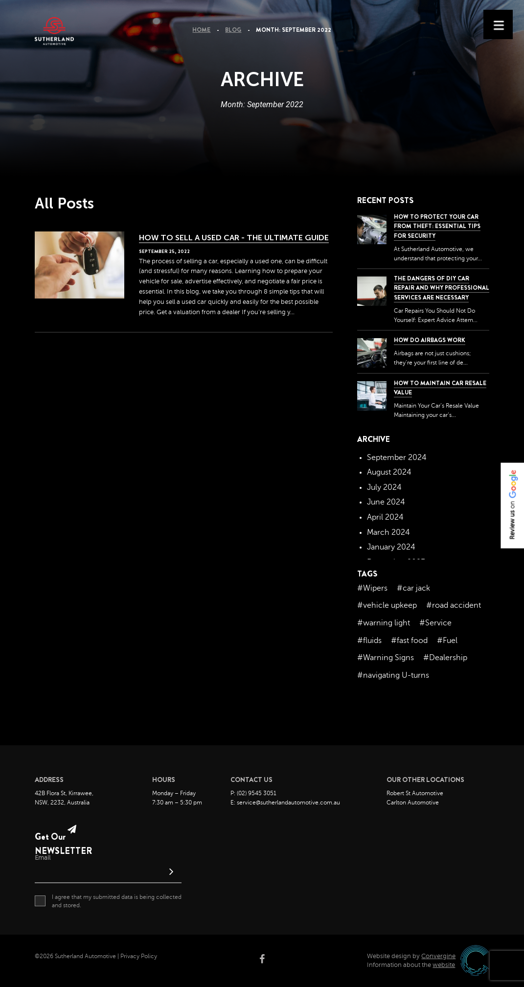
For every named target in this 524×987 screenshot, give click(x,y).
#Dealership (445, 657)
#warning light (383, 623)
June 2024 (386, 502)
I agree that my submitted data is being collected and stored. (108, 901)
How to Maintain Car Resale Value (440, 388)
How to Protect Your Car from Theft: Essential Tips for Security (437, 226)
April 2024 (385, 517)
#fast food (409, 640)
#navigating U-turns (393, 675)
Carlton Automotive (413, 802)
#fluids (369, 640)
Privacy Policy (138, 956)
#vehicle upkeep (387, 605)
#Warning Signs (385, 657)
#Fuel (447, 640)
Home (201, 29)
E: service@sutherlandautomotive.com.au (285, 802)
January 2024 (391, 547)
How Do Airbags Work (429, 340)
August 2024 (389, 472)
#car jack (413, 588)
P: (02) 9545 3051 (253, 793)
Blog (233, 29)
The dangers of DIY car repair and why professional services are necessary (441, 287)
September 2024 (397, 457)
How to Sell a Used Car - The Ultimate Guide (234, 237)
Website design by (411, 956)
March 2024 (388, 532)
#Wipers (372, 588)
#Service (435, 623)
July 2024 (384, 487)
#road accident (453, 605)
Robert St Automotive (415, 793)
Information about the (411, 965)
